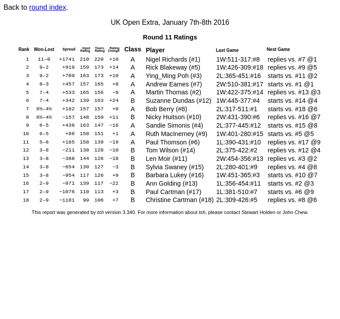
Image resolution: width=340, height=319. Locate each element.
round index (47, 7)
